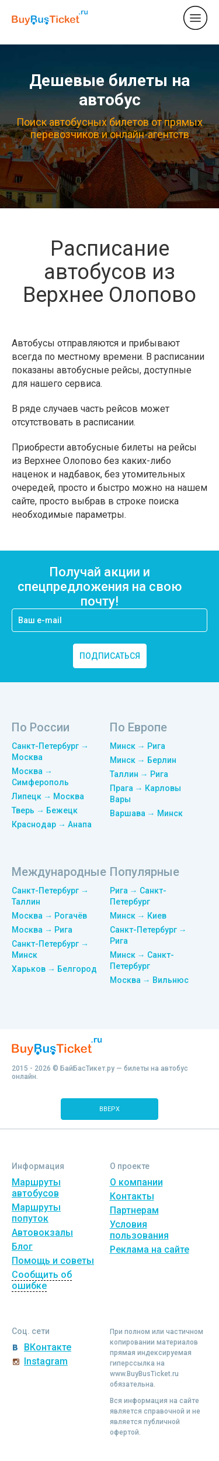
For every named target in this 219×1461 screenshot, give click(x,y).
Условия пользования (139, 1230)
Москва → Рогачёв (49, 915)
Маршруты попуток (36, 1213)
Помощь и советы (53, 1260)
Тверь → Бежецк (45, 810)
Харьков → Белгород (54, 969)
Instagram (46, 1361)
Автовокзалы (42, 1232)
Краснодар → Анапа (52, 824)
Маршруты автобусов (36, 1188)
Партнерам (134, 1210)
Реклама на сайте (149, 1249)
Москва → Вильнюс (149, 980)
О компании (136, 1182)
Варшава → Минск (146, 813)
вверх (109, 1109)
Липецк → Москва (48, 796)
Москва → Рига (42, 929)
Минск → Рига (137, 746)
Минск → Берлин (143, 760)
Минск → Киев (138, 915)
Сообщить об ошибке (42, 1280)
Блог (22, 1246)
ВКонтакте (47, 1347)
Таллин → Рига (139, 774)
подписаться (109, 656)
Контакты (132, 1196)
